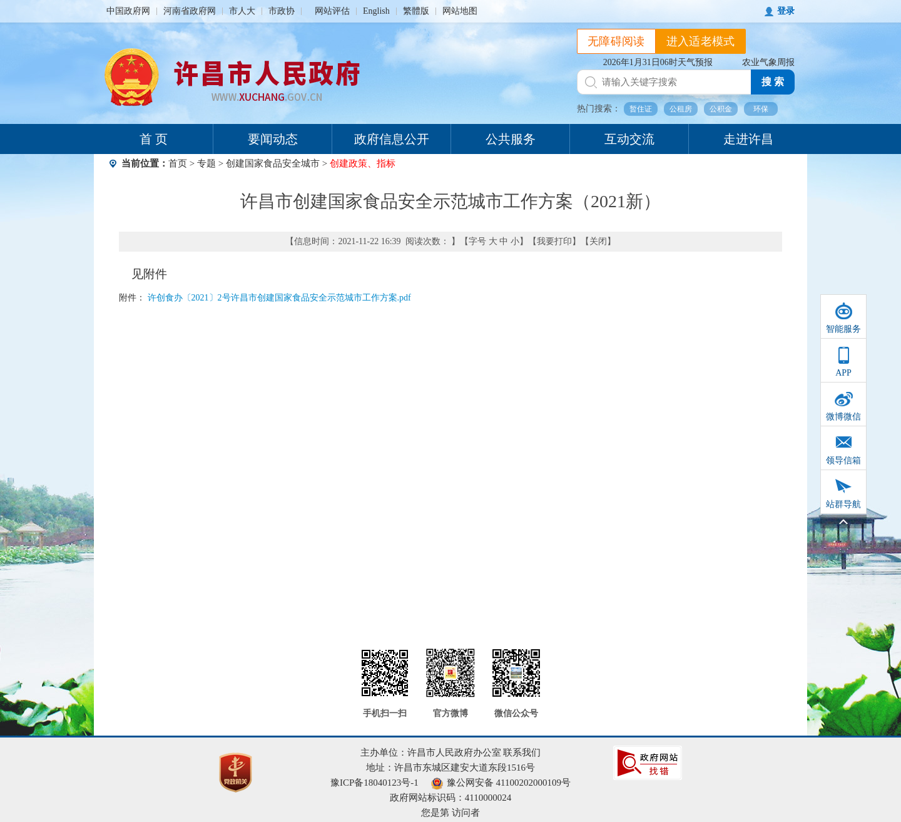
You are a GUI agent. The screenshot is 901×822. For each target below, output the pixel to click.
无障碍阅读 (616, 41)
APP (843, 373)
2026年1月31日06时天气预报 (658, 62)
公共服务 (511, 139)
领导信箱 (843, 460)
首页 (177, 163)
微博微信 (843, 416)
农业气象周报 (768, 62)
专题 (206, 163)
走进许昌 (748, 139)
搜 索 (772, 81)
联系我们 (522, 753)
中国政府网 (128, 11)
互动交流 (629, 139)
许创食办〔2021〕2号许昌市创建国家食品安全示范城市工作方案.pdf (279, 297)
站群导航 (843, 504)
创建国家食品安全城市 (273, 163)
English (376, 11)
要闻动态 (273, 139)
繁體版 (416, 11)
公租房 (680, 109)
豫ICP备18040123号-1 (374, 783)
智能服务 (843, 329)
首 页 (154, 139)
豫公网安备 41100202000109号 (501, 783)
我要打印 (554, 241)
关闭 (598, 241)
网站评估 (332, 11)
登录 (786, 11)
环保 (761, 109)
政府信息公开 (391, 139)
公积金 (721, 109)
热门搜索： (599, 108)
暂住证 (640, 109)
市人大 (242, 11)
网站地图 (459, 11)
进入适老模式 (700, 41)
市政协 (281, 11)
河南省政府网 (189, 11)
